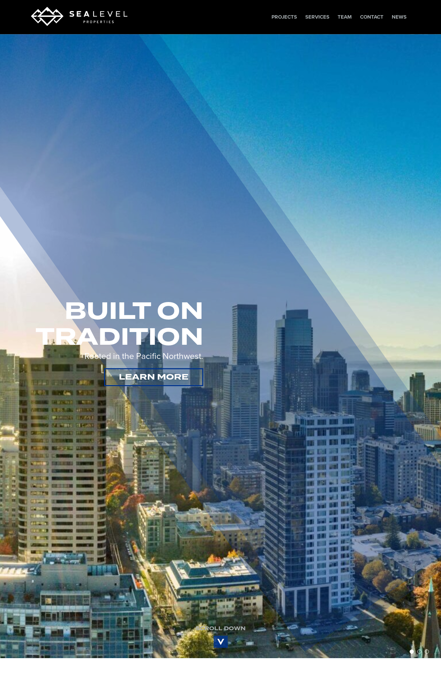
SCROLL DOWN (220, 621)
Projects (284, 17)
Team (345, 17)
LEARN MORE (153, 374)
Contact (371, 17)
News (399, 17)
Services (317, 17)
